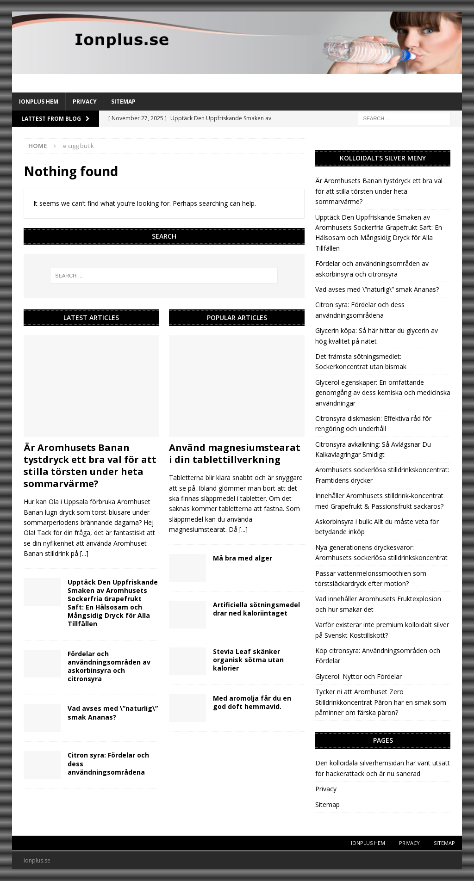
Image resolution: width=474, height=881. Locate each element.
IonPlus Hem (38, 101)
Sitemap (123, 101)
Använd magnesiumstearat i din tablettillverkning (234, 453)
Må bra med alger (242, 558)
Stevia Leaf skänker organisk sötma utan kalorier (248, 659)
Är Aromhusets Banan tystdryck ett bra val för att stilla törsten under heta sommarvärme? (90, 465)
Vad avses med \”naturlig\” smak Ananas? (113, 712)
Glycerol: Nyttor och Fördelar (358, 676)
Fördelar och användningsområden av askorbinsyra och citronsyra (109, 666)
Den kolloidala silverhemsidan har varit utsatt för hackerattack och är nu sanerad (382, 767)
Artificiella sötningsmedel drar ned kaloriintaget (256, 608)
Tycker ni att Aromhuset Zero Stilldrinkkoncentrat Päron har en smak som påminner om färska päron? (380, 702)
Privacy (85, 101)
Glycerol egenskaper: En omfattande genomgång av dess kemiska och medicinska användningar (382, 392)
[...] (84, 553)
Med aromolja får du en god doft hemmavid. (252, 702)
